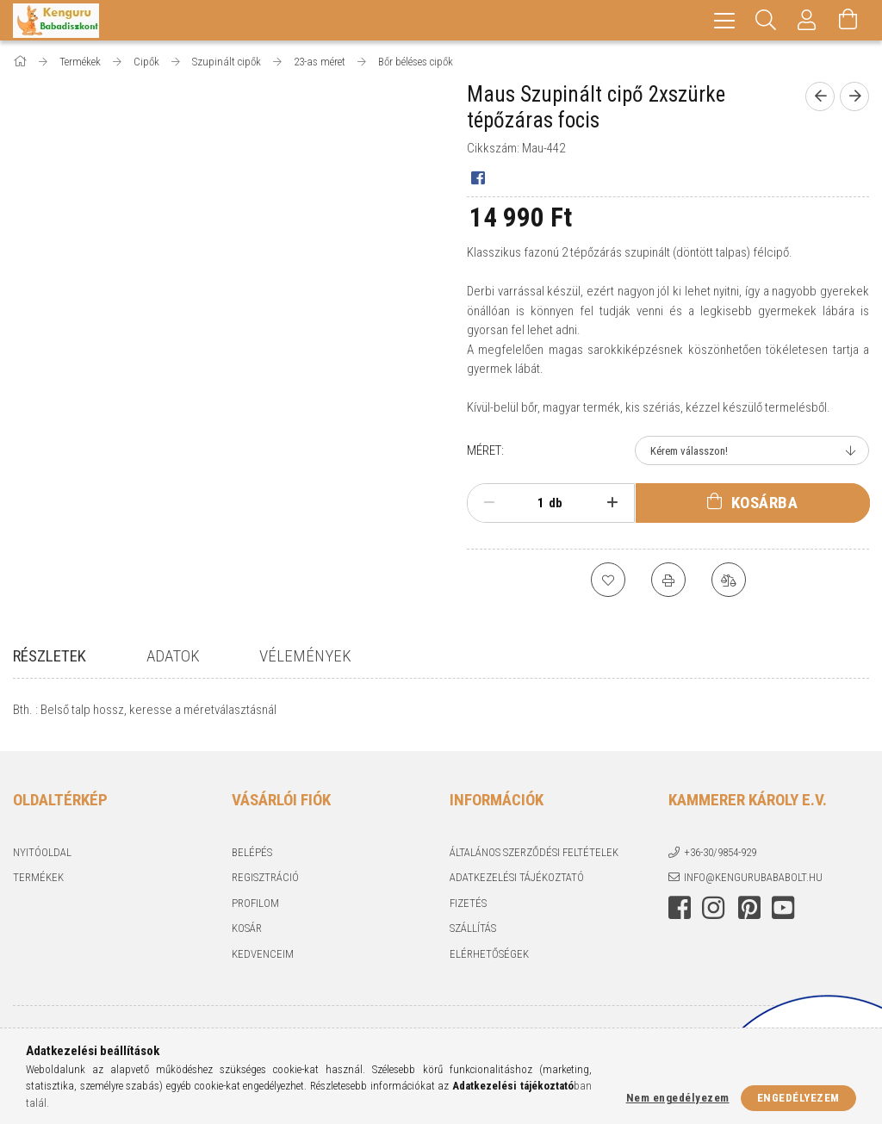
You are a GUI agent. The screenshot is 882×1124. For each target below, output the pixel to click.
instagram (713, 910)
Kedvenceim (263, 956)
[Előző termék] (820, 96)
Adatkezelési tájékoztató (517, 879)
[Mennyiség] (531, 503)
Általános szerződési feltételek (534, 854)
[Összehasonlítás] (728, 579)
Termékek (38, 879)
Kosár (247, 930)
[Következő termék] (854, 96)
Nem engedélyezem (678, 1097)
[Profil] (807, 20)
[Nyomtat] (668, 579)
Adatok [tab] (173, 656)
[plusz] (612, 503)
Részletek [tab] (49, 656)
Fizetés (468, 905)
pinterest (749, 910)
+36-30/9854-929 (720, 854)
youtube (783, 910)
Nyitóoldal (42, 854)
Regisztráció (265, 879)
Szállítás (473, 930)
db (555, 503)
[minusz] (489, 503)
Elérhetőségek (489, 956)
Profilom (255, 905)
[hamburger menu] (724, 20)
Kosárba (764, 502)
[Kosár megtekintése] (848, 20)
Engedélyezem (798, 1097)
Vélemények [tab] (305, 656)
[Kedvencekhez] (608, 579)
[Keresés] (765, 20)
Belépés (252, 854)
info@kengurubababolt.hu (753, 879)
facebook (679, 910)
